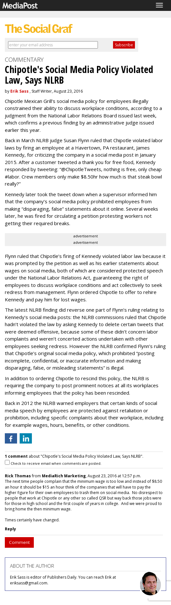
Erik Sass (19, 91)
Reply (10, 529)
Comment (19, 542)
